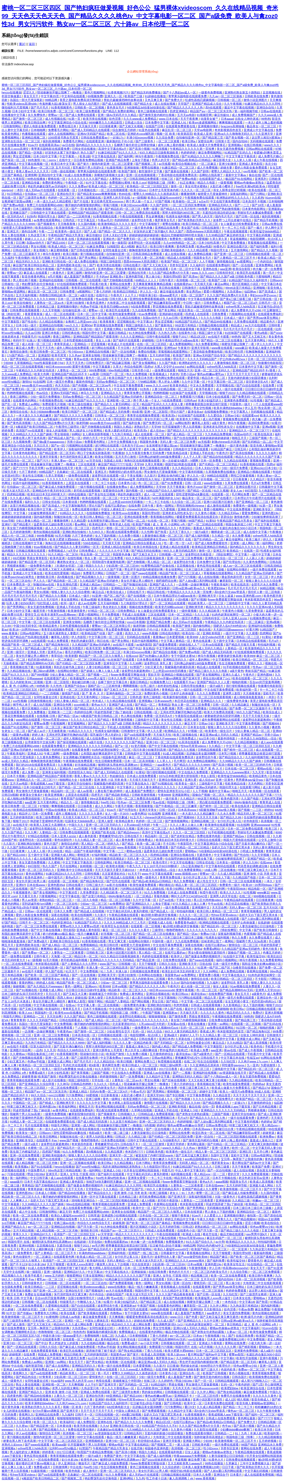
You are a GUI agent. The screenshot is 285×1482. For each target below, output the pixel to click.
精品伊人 (25, 813)
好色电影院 (251, 821)
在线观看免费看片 (54, 746)
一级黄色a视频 (20, 734)
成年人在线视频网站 (62, 133)
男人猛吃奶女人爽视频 (25, 1452)
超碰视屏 (118, 1223)
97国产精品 (10, 922)
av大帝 (219, 1241)
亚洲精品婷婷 (274, 1317)
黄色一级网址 (165, 505)
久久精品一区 (221, 535)
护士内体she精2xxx (232, 359)
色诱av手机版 (89, 306)
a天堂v (72, 550)
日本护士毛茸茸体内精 (164, 190)
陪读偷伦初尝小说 (92, 1054)
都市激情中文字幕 (151, 171)
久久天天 (50, 1050)
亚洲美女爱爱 (137, 1178)
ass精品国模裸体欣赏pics (150, 539)
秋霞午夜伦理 (209, 892)
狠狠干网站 (96, 1001)
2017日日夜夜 (168, 1069)
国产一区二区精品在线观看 (205, 524)
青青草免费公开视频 (137, 393)
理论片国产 (178, 411)
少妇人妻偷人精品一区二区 (34, 520)
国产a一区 (58, 445)
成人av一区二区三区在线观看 (243, 565)
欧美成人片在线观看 (121, 344)
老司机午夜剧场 (168, 1200)
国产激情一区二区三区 (28, 118)
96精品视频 (268, 588)
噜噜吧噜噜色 (175, 930)
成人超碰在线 (155, 888)
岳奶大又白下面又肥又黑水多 (231, 847)
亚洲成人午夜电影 (211, 1343)
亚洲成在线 (68, 697)
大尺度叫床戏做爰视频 (180, 329)
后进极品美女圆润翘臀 (201, 753)
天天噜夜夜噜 (67, 224)
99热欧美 (42, 686)
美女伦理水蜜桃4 (196, 186)
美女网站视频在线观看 (110, 1106)
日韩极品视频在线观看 (214, 325)
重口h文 (189, 1407)
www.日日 (177, 1317)
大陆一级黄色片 (225, 1196)
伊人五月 (250, 408)
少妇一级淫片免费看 (235, 468)
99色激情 (34, 160)
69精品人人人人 (146, 280)
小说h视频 (182, 599)
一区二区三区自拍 (19, 580)
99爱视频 (202, 239)
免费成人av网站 (30, 404)
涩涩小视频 (252, 1223)
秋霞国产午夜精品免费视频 (95, 1452)
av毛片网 (98, 1245)
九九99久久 (96, 532)
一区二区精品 (143, 896)
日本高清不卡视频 (254, 201)
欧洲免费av (268, 1136)
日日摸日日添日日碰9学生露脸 (86, 990)
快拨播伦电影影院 (270, 363)
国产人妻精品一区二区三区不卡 (235, 257)
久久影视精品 (232, 1005)
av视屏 (94, 374)
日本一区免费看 (211, 460)
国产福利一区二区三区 (260, 1414)
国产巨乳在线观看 (118, 881)
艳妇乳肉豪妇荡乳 (130, 494)
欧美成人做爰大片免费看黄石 (206, 145)
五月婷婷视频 (268, 1440)
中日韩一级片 (192, 302)
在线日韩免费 (157, 1271)
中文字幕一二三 (114, 851)
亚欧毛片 (269, 693)
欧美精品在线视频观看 (28, 809)
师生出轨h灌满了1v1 (217, 678)
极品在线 (195, 1106)
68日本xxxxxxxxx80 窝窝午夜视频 (68, 366)
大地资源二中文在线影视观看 (126, 302)
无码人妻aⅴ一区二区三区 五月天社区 (46, 167)
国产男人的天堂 (203, 216)
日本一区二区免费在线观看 (51, 287)
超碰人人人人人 (35, 239)
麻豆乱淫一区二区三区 (177, 130)
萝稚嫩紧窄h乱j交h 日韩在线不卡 (121, 836)
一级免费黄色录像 (39, 565)
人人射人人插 (242, 160)
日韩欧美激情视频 (144, 794)
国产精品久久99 (231, 817)
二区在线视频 (19, 888)
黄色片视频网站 (95, 92)
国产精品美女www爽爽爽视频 (97, 194)
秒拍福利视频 (267, 644)
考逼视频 (180, 1459)
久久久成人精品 (20, 498)
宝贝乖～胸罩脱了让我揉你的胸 (242, 1159)
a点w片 (204, 201)
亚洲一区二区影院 (156, 411)
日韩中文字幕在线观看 (142, 1140)
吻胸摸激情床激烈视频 (144, 250)
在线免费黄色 (38, 539)
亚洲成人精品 (78, 1091)
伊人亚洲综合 (67, 1463)
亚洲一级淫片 (16, 652)
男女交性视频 (202, 408)
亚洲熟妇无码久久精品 (187, 1076)
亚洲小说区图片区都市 (218, 501)
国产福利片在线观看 (126, 340)
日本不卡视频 (16, 776)
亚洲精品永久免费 (270, 1444)
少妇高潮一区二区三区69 (123, 565)
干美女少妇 (184, 900)
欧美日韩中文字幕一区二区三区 (49, 509)
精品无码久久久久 (28, 261)
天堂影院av (93, 1189)
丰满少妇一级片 (91, 329)
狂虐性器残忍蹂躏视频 (200, 100)
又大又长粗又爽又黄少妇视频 (207, 1080)
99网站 (76, 434)
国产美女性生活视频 (102, 494)
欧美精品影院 (100, 359)
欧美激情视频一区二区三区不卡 (77, 227)
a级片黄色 (219, 423)
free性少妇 (108, 802)
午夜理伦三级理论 (67, 426)
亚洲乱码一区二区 (83, 918)
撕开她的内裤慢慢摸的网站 (83, 205)
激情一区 (177, 186)
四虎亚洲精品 (179, 111)
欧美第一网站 (101, 1039)
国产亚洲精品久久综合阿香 (37, 1084)
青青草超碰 (35, 1189)
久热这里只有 (37, 235)
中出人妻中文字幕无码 (190, 1170)
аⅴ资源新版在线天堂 (60, 468)
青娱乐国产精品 (256, 671)
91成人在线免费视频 (78, 175)
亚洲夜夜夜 (170, 813)
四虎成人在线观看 (197, 314)
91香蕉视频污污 (118, 92)
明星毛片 (276, 659)
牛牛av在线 (216, 903)
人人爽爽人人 (19, 1200)
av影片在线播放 (117, 885)
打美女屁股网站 (93, 1275)
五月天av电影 (186, 115)
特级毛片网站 (60, 1125)
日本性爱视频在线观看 (78, 340)
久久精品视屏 (114, 1151)
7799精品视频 (147, 381)
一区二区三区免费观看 (265, 1271)
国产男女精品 (19, 359)
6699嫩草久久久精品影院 (106, 122)
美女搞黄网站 (174, 569)
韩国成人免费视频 (50, 1354)
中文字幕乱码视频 (259, 235)
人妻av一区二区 (237, 1332)
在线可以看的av (116, 505)
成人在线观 (14, 419)
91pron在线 (272, 197)
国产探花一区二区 (14, 160)
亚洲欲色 (109, 239)
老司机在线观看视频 (87, 490)
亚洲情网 (31, 175)
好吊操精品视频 (85, 764)
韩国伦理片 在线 (180, 539)
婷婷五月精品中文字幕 (180, 1219)
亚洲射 (93, 978)
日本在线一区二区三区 (240, 768)
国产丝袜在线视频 (174, 1080)
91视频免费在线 (261, 618)
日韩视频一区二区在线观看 (83, 280)
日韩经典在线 (71, 332)
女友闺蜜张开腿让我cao (162, 445)
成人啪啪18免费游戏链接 (24, 798)
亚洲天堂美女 (148, 809)
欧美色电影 (73, 1471)
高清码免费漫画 (259, 423)
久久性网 (147, 532)
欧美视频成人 (159, 374)
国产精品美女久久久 (79, 858)
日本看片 (236, 1474)
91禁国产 (136, 667)
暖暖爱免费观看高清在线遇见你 (198, 517)
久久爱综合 (215, 415)
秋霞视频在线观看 (170, 1061)
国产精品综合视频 (165, 652)
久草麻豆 (231, 1463)
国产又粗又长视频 (131, 126)
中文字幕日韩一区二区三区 (226, 381)
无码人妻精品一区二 (120, 1260)
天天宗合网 (220, 907)
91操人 (31, 340)
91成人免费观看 (58, 640)
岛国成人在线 (113, 460)
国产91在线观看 (51, 1159)
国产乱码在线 (272, 1024)
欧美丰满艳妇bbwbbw (228, 408)
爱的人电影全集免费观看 (40, 126)
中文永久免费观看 (202, 385)
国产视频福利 (95, 1290)
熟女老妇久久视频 (115, 607)
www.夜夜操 (10, 633)
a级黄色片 (258, 994)
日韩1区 (18, 997)
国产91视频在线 (163, 783)
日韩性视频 (92, 873)
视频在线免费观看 (141, 607)
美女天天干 (31, 96)
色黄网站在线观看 (166, 1204)
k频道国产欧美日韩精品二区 (35, 426)
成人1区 (230, 1399)
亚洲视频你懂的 (208, 126)
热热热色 (79, 1332)
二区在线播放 (227, 870)
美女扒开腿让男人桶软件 (137, 580)
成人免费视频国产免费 (96, 539)
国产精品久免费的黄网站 (119, 111)
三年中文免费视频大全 (123, 441)
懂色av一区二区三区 (241, 1410)
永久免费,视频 (241, 535)
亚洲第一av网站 (219, 1024)
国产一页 (77, 209)
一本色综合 (230, 1301)
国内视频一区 (135, 490)
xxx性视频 (250, 171)
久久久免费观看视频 (255, 1174)
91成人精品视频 (174, 753)
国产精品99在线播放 (218, 321)
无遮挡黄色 (204, 855)
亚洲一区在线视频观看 (141, 175)
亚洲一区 (8, 426)
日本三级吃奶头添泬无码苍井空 (23, 994)
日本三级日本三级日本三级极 (205, 569)
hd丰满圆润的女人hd (166, 498)
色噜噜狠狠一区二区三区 (55, 1332)
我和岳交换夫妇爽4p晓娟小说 (262, 963)
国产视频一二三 (98, 674)
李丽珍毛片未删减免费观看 (255, 212)
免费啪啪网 (92, 1335)
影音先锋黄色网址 (34, 276)
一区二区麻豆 (208, 163)
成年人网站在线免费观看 (73, 347)
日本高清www (187, 809)
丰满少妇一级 (32, 419)
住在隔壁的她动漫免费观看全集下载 (189, 858)
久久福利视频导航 (257, 757)
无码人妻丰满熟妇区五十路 (77, 317)
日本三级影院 (22, 209)
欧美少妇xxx (138, 190)
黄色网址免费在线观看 (170, 378)
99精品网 (51, 100)
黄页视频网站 (76, 723)
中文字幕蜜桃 (221, 659)
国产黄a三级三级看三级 (236, 299)
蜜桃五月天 (86, 1106)
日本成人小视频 (46, 1193)
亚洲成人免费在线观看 (95, 1392)
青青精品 (168, 689)
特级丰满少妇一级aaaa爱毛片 (159, 295)
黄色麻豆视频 (159, 1418)
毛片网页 (179, 761)
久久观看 (252, 633)
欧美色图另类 (273, 595)
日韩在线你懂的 (170, 633)
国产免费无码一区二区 (132, 239)
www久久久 (272, 145)
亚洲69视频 (27, 1245)
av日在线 (68, 145)
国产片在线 (81, 201)
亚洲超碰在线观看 (89, 239)
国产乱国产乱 (135, 1189)
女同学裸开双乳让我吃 (53, 389)
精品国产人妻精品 (117, 1001)
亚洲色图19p (270, 513)
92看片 (276, 423)
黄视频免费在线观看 (236, 419)
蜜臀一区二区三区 (208, 1193)
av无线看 (165, 163)
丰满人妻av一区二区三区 (68, 460)
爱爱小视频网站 (214, 291)
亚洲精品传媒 (31, 182)
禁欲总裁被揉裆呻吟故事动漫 (123, 100)
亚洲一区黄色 (225, 779)
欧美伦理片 (160, 862)
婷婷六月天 (91, 438)
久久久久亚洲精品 (132, 336)
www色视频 (150, 633)
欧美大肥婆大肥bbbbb (65, 539)
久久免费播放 (37, 712)
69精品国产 (47, 471)
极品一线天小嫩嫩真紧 (143, 1286)
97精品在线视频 (39, 836)
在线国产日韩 (154, 126)
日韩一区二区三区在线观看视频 (211, 697)
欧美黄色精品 (179, 385)
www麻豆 (241, 347)
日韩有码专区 (225, 272)
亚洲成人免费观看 (139, 1204)
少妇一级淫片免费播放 (45, 396)
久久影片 (150, 475)
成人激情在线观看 (219, 505)
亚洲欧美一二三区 (60, 712)
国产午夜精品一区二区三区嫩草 (176, 806)
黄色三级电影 (152, 697)
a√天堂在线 (94, 460)
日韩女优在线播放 (84, 148)
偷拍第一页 (255, 1215)
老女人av (236, 490)
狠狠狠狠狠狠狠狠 (69, 1418)
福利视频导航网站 (140, 1249)
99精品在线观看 (218, 475)
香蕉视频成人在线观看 (224, 918)
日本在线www (36, 885)
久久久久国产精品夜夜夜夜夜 (175, 1294)
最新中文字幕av (236, 175)
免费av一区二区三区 (252, 1369)
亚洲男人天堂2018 (268, 990)
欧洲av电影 (204, 246)
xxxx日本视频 (136, 622)
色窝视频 (250, 933)
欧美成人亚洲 (203, 133)
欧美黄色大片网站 (188, 419)
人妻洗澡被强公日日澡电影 (257, 926)
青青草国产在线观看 (74, 798)
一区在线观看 (264, 329)
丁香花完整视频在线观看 (18, 716)
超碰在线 (81, 997)
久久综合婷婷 (171, 1467)
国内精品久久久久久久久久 (94, 145)
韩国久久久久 (95, 565)
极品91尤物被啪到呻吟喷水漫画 (182, 235)
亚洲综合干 (221, 1474)
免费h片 (258, 1012)
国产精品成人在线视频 (119, 877)
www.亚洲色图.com (249, 595)
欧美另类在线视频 (95, 118)
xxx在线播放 (196, 1339)
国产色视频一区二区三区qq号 (76, 269)
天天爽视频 (116, 1317)
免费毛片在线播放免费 (236, 1395)
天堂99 (156, 426)
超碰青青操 (29, 1076)
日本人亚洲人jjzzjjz (235, 618)
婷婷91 (269, 809)
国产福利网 (126, 156)
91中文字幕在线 (96, 182)
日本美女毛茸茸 (62, 708)
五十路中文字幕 (224, 640)
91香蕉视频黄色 (62, 107)
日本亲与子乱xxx (132, 445)
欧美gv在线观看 (107, 1369)
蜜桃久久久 (255, 663)
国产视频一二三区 (250, 809)
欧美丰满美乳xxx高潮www (59, 614)
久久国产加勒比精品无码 (23, 847)
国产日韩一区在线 (248, 216)
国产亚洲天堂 (177, 1196)
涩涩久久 (29, 92)
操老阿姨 (82, 423)
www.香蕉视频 (127, 847)
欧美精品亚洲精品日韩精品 (210, 547)
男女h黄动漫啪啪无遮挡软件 (207, 952)
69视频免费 (95, 96)
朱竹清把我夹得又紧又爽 (76, 456)
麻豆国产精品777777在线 (115, 464)
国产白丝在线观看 (248, 385)
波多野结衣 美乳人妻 (158, 663)
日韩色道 (136, 697)
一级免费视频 (69, 753)
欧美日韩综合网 (35, 122)
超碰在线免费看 (145, 1320)
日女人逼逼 (226, 595)
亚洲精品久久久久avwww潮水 (231, 772)
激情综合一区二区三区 (243, 945)
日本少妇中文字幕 (24, 111)
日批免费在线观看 (175, 960)
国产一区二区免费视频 (45, 888)
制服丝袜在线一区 (66, 517)
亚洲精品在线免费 (167, 227)
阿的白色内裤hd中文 (211, 1245)
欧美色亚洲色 (96, 302)
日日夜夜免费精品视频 (88, 160)
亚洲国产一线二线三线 (143, 1253)
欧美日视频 (71, 254)
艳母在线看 (194, 888)
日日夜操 (144, 1339)
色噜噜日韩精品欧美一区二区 (59, 295)
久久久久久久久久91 (61, 479)
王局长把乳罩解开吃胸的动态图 (31, 449)
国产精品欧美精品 (117, 794)
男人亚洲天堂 (132, 449)
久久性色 (56, 686)
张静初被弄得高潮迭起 (110, 858)
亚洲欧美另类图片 (72, 648)
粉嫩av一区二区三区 (266, 1200)
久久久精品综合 (183, 468)
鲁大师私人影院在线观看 (125, 1102)
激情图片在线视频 (156, 1102)
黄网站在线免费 (120, 284)
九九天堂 (258, 772)
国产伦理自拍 (232, 562)
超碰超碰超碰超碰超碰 (144, 235)
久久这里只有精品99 (124, 1121)
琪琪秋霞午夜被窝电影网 (108, 562)
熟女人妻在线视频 (14, 235)
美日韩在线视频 (169, 287)
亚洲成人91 (179, 122)
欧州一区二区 (241, 1148)
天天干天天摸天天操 (256, 716)
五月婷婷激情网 (20, 532)
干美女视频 (134, 475)
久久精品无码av (229, 513)
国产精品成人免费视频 (187, 1046)
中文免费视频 (89, 971)
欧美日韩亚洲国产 (118, 287)
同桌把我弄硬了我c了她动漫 (113, 712)
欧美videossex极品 (93, 1286)
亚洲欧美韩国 (211, 633)
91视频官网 (205, 115)
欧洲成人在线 (21, 317)
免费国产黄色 (22, 1099)
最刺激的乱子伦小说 (120, 141)
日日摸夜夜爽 (108, 126)
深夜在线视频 (60, 915)
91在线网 (44, 336)
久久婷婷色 (166, 1380)
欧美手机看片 (205, 389)
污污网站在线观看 (190, 997)
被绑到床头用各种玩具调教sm (118, 764)
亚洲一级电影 (53, 1271)
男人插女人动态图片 (87, 103)
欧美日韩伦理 (234, 351)
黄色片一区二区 (96, 378)
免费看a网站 (211, 948)
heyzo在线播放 (11, 92)
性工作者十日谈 (157, 1478)
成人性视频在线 (56, 118)
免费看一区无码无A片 (158, 716)
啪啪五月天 (185, 370)
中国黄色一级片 (240, 404)
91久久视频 (221, 490)
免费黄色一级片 (230, 885)
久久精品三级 (137, 1136)
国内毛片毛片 (224, 216)
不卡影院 (261, 978)
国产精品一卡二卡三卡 (238, 1407)
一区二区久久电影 (86, 900)
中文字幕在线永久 (138, 783)
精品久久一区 (70, 802)
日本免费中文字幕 (157, 122)
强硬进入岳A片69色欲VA (230, 625)
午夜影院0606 (237, 888)
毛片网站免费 (241, 494)
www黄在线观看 (222, 347)
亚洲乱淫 (245, 1151)
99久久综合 (155, 1031)
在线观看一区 (67, 190)
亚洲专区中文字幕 (115, 663)
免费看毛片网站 (59, 130)
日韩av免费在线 (272, 224)
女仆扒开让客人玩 (229, 821)
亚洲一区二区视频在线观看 (78, 1163)
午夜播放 (118, 453)
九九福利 (7, 257)
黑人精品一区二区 (159, 562)
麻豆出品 (98, 592)
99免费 (203, 209)
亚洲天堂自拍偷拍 (79, 783)
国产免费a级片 (38, 941)
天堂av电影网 (203, 130)
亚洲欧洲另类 (194, 607)
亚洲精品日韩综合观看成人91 (142, 543)
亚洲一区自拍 (204, 1136)
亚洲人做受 (192, 719)
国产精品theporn (129, 832)
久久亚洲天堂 (264, 133)
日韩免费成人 (212, 302)
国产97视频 (198, 599)
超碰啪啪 (148, 340)
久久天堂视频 (51, 310)
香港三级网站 (62, 336)
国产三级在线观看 (52, 689)
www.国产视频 (69, 1140)
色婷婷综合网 (83, 712)
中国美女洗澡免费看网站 (155, 438)
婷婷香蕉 (48, 1452)
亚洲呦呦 (259, 287)
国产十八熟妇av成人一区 (180, 92)
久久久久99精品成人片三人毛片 (125, 922)
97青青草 (45, 1377)
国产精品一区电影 (31, 152)
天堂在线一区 (100, 1080)
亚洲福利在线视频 (51, 280)
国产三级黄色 (144, 141)
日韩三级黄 (222, 1166)
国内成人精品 (161, 1046)
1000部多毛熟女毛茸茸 (63, 137)
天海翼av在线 (176, 1024)
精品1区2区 (198, 336)
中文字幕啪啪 (167, 997)
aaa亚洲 (225, 269)
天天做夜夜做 (57, 731)
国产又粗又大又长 (116, 689)
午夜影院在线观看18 (189, 716)
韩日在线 (103, 640)
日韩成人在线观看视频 (206, 1005)
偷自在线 (255, 175)
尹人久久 (39, 580)
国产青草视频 (80, 1072)
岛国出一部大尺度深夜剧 (26, 100)
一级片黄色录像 (142, 227)
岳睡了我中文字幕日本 (113, 682)
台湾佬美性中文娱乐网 (76, 419)
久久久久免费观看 (209, 693)
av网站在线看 (196, 366)
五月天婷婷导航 (160, 355)
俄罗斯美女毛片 (165, 220)
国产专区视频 (175, 1095)
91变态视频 (139, 746)
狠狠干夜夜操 (181, 1215)
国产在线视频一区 (139, 595)
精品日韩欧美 (73, 1354)
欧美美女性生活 (234, 1264)
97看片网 (252, 629)
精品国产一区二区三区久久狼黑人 (101, 655)
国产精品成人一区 (162, 911)
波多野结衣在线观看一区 (108, 475)
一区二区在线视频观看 (113, 190)
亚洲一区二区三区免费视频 (185, 558)
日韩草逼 (94, 1215)
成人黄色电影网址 (107, 1339)
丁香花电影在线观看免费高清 (178, 175)
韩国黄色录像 (149, 441)
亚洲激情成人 (189, 317)
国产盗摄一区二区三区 (82, 907)
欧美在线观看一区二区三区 (100, 498)
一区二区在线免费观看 (18, 963)
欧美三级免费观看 (88, 111)
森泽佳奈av (195, 411)
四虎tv (148, 366)
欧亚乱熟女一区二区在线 (195, 310)
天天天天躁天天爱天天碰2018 (115, 870)
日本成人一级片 (234, 317)
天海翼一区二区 (62, 956)
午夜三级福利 (92, 607)
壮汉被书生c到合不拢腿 (23, 907)
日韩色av (190, 400)
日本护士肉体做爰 (182, 693)
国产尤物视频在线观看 (118, 280)
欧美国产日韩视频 (209, 329)
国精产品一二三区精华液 (74, 216)
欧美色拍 (257, 1046)
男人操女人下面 (220, 877)
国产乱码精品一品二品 (22, 408)
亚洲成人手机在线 (202, 453)
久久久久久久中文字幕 (114, 550)
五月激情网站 (240, 250)
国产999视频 (39, 674)
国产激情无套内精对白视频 (157, 115)
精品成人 (237, 325)
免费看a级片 (37, 1072)
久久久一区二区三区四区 (189, 832)
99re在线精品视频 (78, 1204)
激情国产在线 (71, 693)
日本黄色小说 (127, 483)
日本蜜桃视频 (138, 1335)
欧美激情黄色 (77, 610)
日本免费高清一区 (19, 584)
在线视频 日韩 (11, 599)
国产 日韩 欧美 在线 (61, 239)
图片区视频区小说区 (245, 284)
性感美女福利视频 (178, 216)
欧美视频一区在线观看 (154, 269)
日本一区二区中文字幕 (186, 269)
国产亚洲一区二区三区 (229, 254)
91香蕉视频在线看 (105, 216)
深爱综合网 (205, 141)
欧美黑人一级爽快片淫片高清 (143, 1219)
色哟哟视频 (160, 393)
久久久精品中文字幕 (175, 1290)
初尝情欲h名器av (149, 1440)
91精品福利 (159, 1384)
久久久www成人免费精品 (140, 118)
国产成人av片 (37, 731)
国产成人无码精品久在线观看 (91, 130)
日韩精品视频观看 (158, 625)
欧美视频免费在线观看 (264, 1377)
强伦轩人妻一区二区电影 (149, 257)
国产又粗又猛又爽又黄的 (192, 1155)
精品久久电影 (206, 182)
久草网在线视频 (142, 1110)
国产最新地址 (164, 325)
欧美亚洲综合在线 (253, 1388)
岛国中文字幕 (220, 1155)
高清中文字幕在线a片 (112, 148)
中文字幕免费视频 (248, 723)
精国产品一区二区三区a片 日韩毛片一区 (250, 302)
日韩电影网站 (182, 408)
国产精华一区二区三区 (239, 749)
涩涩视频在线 (126, 321)
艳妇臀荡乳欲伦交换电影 (38, 284)
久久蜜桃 (54, 862)
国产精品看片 (22, 524)
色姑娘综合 (117, 776)
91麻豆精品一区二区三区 (178, 167)
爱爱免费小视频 (209, 975)
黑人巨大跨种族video (208, 900)
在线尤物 (161, 1369)
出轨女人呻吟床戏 (247, 118)
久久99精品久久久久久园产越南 (31, 434)
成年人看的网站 (200, 659)
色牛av (41, 588)
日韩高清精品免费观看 (144, 178)
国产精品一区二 (145, 704)
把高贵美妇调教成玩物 (253, 866)
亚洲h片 (99, 449)
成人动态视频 (211, 419)
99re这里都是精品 (102, 798)
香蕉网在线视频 (257, 971)
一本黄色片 (57, 272)
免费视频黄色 (175, 1241)
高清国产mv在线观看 (30, 430)
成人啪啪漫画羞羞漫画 (249, 697)
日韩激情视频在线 (40, 701)
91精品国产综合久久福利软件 (248, 280)
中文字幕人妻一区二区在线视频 (98, 1005)
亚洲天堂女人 (48, 768)
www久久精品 (171, 1148)
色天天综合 (63, 385)
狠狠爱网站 (73, 1275)
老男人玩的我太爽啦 (100, 1136)
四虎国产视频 (51, 1151)
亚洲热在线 (210, 269)
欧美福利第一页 (247, 689)
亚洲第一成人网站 (242, 543)
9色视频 (138, 918)
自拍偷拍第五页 (68, 329)
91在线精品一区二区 (261, 1264)
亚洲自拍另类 (137, 272)
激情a (197, 948)
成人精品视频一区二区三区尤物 (37, 1163)
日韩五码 (240, 449)
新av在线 (230, 1050)
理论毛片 (179, 359)
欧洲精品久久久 (166, 528)
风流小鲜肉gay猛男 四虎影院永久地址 (135, 479)
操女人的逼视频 (57, 430)
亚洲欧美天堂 (225, 723)
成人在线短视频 (165, 103)
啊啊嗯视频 (131, 686)
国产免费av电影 (187, 178)
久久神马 (63, 1084)
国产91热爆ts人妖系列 (154, 655)
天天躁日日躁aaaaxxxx (228, 629)
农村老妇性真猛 (168, 686)
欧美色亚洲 (58, 558)
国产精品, (128, 843)
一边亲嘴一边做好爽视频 (192, 584)
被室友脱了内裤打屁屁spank (154, 1155)
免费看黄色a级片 (186, 922)
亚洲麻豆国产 (19, 212)
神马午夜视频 (45, 269)
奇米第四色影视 (82, 1144)
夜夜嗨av (159, 637)
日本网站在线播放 (150, 975)
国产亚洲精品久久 (138, 903)
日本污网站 (143, 1163)
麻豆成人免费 (25, 347)
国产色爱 (192, 1317)
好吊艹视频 (64, 359)
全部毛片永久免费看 (265, 584)
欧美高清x (169, 415)
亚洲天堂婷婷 (176, 1144)
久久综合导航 (239, 1271)
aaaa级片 (16, 1181)
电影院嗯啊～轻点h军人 (266, 239)
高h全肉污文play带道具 (230, 592)
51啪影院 (113, 246)
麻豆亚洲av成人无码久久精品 (219, 734)
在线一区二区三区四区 (152, 344)
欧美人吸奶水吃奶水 (118, 430)
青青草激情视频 (122, 719)
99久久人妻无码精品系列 (180, 550)
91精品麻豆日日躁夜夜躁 (39, 329)
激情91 (26, 381)
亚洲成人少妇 (189, 1110)
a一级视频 (139, 197)
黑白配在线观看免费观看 (123, 532)
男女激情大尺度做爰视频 (161, 471)
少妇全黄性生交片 (118, 1031)
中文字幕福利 (251, 1328)
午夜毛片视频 (124, 806)
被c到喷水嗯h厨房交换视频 (159, 915)
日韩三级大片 (95, 885)
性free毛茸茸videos (56, 719)
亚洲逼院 (44, 355)
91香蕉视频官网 (68, 1054)
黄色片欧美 (221, 310)
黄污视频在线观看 (92, 254)
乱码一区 (139, 1031)
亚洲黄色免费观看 (236, 400)
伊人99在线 (56, 851)
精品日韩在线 (156, 592)
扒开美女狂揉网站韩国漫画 (142, 1170)
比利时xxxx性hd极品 (63, 1448)
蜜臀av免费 (41, 723)
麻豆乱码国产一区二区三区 (225, 1238)
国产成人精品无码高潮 (217, 652)
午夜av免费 (245, 1309)
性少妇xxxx (76, 351)
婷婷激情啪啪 (109, 1076)
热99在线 (125, 194)
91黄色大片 (216, 1459)
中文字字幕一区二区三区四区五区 (248, 746)
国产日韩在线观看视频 (86, 250)
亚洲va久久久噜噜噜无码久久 (234, 133)
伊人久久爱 (155, 731)
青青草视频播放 (251, 911)
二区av (67, 1159)
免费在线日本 (68, 126)
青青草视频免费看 (264, 1373)
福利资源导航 (34, 1365)
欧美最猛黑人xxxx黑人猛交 (88, 678)
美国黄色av (172, 975)
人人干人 (131, 295)
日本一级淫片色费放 (60, 381)
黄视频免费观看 (260, 460)
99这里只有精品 (186, 325)
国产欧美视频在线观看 (93, 1313)
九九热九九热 (167, 332)
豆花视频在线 (272, 92)
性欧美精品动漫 (177, 453)
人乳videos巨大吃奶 (137, 824)
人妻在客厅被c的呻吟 (109, 791)
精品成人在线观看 (179, 257)
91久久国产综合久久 (200, 1241)
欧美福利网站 (68, 1106)
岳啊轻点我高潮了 (211, 175)
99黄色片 (219, 246)
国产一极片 (255, 227)
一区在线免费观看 (47, 1459)
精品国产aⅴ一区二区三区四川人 (122, 1230)
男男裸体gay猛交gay (250, 779)
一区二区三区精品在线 (90, 659)
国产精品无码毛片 (100, 1249)
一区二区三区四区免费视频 (188, 205)
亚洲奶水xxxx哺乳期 (141, 133)
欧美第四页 (185, 133)
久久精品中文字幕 (158, 1076)
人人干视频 (207, 261)
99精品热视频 (159, 1309)
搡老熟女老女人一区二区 (73, 562)
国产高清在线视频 (242, 453)
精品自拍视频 (162, 618)
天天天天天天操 (207, 817)
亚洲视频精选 (94, 1440)
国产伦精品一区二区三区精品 (218, 464)
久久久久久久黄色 (91, 813)
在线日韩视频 (253, 145)
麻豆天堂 (190, 723)
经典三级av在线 (65, 1223)
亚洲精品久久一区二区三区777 (249, 430)
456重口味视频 (131, 1414)
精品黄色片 (268, 321)
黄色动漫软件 (63, 840)
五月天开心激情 (126, 456)
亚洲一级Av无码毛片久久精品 (117, 115)
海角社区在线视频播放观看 (142, 460)
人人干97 (91, 1384)
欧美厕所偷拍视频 (175, 697)
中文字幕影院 (11, 321)
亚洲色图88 (106, 269)
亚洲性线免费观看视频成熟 (147, 299)
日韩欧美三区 (95, 952)
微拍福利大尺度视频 (15, 107)
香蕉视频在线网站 (162, 517)
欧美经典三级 (94, 209)
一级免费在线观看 (164, 370)
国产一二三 (242, 205)
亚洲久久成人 (231, 674)
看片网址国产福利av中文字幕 (251, 1163)
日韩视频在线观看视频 (34, 1399)
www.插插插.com (186, 873)
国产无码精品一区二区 (169, 1042)
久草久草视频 (154, 464)
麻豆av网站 (222, 284)
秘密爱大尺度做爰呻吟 (213, 194)
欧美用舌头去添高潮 (115, 926)
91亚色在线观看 (149, 130)
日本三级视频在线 (82, 389)
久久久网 (31, 832)
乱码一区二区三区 (22, 618)
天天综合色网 (175, 1208)
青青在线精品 (145, 708)
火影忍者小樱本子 (222, 186)
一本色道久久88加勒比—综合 (257, 738)
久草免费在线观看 (246, 321)
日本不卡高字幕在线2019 (41, 1181)
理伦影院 (119, 419)
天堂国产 (184, 103)
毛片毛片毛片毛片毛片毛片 (20, 595)
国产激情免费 (178, 1016)
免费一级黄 (151, 209)
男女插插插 (62, 434)
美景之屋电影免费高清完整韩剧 (81, 100)
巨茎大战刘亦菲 (41, 1046)
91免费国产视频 (135, 329)
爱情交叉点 (32, 614)
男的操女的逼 (189, 1365)
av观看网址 (245, 261)
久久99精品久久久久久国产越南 (240, 761)
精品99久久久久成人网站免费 (73, 1324)
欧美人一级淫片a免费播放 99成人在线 (67, 1069)
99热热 (265, 118)
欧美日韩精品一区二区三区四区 (232, 978)
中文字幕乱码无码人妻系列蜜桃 (127, 911)
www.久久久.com (203, 272)
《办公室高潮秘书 (191, 866)
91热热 (145, 389)
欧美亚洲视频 (177, 299)
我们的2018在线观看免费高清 (36, 764)
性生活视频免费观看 (232, 663)
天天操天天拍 (162, 734)
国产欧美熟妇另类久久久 (194, 220)
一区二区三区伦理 (207, 1395)
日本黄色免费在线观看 (219, 1403)
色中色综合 (97, 1294)
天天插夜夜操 (252, 693)
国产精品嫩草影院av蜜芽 (164, 302)
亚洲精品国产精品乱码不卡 (69, 374)
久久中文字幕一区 (193, 381)
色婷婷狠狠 (142, 1117)
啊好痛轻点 (166, 885)
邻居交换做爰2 (12, 96)
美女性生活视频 (33, 475)
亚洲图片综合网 (20, 1050)
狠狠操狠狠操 (157, 1016)
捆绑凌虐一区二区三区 (226, 532)
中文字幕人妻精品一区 (176, 640)
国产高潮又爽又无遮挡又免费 (79, 847)
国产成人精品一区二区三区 (185, 434)
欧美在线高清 (264, 434)
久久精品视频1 (124, 1163)
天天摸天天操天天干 (143, 779)
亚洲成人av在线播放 (157, 1072)
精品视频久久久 (12, 1275)
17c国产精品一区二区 (21, 355)
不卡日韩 (124, 347)
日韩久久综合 (168, 963)
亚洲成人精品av (91, 584)
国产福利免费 (259, 246)
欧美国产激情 (127, 171)
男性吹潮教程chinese (190, 505)
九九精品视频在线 (42, 359)
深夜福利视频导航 (80, 449)
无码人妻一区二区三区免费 (178, 441)
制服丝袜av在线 (44, 584)
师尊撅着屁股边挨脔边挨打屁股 (206, 404)
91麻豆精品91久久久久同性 (263, 103)
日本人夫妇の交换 (115, 235)
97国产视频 (163, 201)
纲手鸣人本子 (22, 704)
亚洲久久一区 (113, 96)
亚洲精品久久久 (111, 393)
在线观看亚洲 (95, 141)
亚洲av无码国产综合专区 (210, 355)
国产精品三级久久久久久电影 (208, 671)
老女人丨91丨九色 (182, 1193)
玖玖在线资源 (141, 1264)
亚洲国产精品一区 (259, 858)
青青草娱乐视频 (20, 1290)
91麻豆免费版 (95, 246)
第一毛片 (269, 272)
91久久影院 (103, 1069)
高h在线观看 (214, 107)
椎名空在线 (210, 1234)
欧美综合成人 (116, 592)
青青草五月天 (72, 1009)
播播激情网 (188, 194)
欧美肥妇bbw (217, 588)
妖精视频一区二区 (92, 866)
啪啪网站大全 (68, 779)
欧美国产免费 (261, 1166)
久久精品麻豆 (240, 704)
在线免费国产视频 (220, 994)
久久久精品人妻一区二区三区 (94, 840)
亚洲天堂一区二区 (121, 1155)
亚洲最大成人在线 (160, 922)
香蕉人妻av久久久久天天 (32, 171)
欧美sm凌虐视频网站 (203, 122)
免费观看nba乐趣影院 (193, 918)
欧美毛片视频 (41, 257)
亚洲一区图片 (131, 577)
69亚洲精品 (114, 1395)
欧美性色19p (89, 1459)
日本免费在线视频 (149, 659)
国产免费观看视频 (121, 1283)
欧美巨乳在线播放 (80, 618)
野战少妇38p (35, 1174)
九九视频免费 (22, 441)
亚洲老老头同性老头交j (218, 426)
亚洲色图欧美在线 (69, 265)
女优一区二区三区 (257, 577)
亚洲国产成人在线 (121, 704)
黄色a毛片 (72, 877)
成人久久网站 (104, 806)
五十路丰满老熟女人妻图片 (61, 633)
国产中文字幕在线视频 (163, 746)
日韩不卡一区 (84, 1414)
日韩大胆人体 (118, 299)
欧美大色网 (42, 374)
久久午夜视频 (233, 103)
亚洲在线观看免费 (136, 517)
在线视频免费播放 (216, 411)
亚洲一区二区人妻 (57, 1057)
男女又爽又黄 (117, 941)
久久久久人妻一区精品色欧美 (133, 1042)
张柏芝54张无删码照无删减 (109, 817)
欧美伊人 (60, 449)
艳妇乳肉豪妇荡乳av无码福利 (47, 186)
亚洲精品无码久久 (220, 205)
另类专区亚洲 (178, 265)
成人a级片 (267, 1350)
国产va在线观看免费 (138, 734)
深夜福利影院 (29, 948)
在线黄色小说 (187, 332)
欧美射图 (71, 655)
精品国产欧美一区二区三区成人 (180, 573)
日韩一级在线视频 (63, 171)
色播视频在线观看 (34, 133)
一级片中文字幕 (260, 554)
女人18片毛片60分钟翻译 (160, 866)
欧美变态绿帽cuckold (115, 306)
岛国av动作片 (35, 242)
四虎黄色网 (15, 1395)
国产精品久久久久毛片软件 (178, 209)
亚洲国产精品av (252, 734)
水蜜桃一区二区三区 (41, 1148)
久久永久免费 (226, 813)
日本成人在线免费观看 (142, 776)
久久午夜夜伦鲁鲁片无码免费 (145, 453)
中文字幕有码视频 (191, 471)
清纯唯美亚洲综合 (31, 918)
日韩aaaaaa (34, 678)
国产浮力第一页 (17, 828)
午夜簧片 (184, 347)
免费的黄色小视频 (156, 693)
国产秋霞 (161, 532)
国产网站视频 (140, 1001)
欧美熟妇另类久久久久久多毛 (41, 1407)
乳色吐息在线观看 (75, 1065)
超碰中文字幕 (208, 1091)
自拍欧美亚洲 (109, 888)
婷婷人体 (38, 734)
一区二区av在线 (105, 408)
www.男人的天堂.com (79, 1380)
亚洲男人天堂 (42, 1099)
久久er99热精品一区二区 (180, 242)
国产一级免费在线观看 (17, 956)
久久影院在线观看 (206, 1429)
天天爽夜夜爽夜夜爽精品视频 (152, 284)
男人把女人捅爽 (169, 381)
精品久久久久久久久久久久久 (26, 554)
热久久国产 (50, 866)
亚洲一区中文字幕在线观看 (99, 1196)
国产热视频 (30, 1027)
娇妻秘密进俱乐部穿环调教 (222, 716)
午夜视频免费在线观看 (199, 197)
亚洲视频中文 (201, 907)
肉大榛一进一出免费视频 (147, 1241)
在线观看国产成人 (211, 178)
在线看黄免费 (81, 749)
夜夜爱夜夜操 (34, 314)
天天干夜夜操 (176, 486)
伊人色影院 (79, 637)
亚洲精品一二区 (34, 1016)
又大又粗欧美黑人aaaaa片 (185, 1463)
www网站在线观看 (28, 719)
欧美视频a (105, 599)
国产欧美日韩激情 (266, 930)
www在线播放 (213, 483)
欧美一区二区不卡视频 (91, 468)
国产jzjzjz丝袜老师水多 (161, 918)
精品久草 (210, 997)
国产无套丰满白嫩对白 (251, 843)
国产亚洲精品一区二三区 (252, 501)
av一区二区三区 (38, 1226)
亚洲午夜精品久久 (51, 1238)
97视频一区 (196, 731)
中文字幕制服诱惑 (74, 505)
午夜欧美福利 (220, 584)
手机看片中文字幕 (259, 1054)
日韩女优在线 (51, 501)
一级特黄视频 (188, 610)
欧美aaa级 (59, 1444)
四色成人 (115, 1084)
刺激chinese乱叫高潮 (226, 441)
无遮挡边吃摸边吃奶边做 (219, 212)
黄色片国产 (51, 843)
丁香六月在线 (153, 1350)
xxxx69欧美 (82, 704)
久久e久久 (101, 1084)
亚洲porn (91, 986)
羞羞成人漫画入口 (205, 528)
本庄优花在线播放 (186, 701)
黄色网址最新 (196, 1144)
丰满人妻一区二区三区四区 (179, 629)
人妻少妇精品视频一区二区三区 (173, 389)
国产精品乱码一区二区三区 (123, 209)
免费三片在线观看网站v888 (45, 205)
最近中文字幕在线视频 (239, 107)
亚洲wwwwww (260, 824)
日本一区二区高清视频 (139, 761)
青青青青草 (17, 1020)
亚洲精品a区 (107, 257)
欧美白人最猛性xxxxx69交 (165, 197)
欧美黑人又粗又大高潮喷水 (57, 569)
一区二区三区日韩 (78, 1279)
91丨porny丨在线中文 (57, 160)
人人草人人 (164, 761)
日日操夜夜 (85, 806)
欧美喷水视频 (115, 866)
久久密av (22, 1425)
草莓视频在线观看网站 (263, 242)
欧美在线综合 (44, 227)
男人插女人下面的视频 (220, 1211)
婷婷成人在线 (45, 982)
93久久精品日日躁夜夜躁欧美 (159, 152)
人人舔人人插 (255, 558)
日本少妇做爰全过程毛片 (40, 787)
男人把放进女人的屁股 (64, 1343)
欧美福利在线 (96, 1260)
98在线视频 (42, 749)
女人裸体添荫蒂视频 (96, 434)
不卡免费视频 (111, 614)
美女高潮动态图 (67, 584)
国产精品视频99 (245, 1219)
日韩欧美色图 (155, 1151)
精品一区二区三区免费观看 (62, 498)
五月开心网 (261, 1151)
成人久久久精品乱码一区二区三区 (67, 528)
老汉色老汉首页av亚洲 (253, 1178)
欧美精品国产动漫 (93, 633)
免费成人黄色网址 (132, 994)
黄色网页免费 (185, 246)
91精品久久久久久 (72, 513)
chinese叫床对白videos (143, 509)
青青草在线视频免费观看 (88, 287)
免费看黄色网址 (95, 441)
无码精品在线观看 (138, 637)
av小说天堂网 (149, 1343)
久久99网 (135, 663)
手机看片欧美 (98, 284)
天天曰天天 (41, 445)
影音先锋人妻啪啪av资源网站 (256, 1403)
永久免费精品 (11, 1076)
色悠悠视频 (181, 1005)
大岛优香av (235, 291)
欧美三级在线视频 (52, 1039)
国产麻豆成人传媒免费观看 (57, 486)
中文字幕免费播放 (233, 242)
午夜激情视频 (57, 610)
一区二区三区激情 (153, 1144)
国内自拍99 (240, 141)
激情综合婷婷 (70, 843)
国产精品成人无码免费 (115, 411)
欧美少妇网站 (175, 888)
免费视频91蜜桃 (120, 182)
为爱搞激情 (268, 1065)
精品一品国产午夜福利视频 (83, 851)
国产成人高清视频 (256, 1042)
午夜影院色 (185, 843)
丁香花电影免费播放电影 (207, 351)
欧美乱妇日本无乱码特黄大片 (47, 494)
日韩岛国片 (240, 1377)
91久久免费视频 (155, 892)
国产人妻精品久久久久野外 (80, 963)
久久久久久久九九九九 (201, 930)
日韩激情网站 (12, 126)
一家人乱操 (182, 1444)
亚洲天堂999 (156, 1095)
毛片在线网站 (69, 866)
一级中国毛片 (54, 877)
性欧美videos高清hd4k (22, 103)
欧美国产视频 (141, 524)
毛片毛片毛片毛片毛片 (238, 329)
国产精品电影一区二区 (63, 580)
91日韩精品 (15, 194)
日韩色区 (69, 220)
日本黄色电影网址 (254, 209)
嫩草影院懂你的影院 (82, 1114)
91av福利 (57, 1380)
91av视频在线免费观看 (245, 986)
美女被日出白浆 (224, 1129)
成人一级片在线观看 (229, 389)
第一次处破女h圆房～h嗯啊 (180, 460)
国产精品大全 (143, 103)
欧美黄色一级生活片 (69, 231)
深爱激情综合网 (113, 490)
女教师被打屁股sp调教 (17, 201)
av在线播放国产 (27, 569)
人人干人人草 (192, 456)
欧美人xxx (139, 182)
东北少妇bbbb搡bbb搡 (45, 411)
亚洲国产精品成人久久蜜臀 (200, 1189)
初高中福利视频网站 (26, 483)
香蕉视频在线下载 (22, 667)
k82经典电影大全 (118, 1407)
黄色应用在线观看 (209, 565)
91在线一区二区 (158, 520)
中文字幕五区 (86, 220)
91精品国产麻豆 (222, 449)
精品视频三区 (200, 1275)
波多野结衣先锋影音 (199, 554)
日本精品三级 (46, 306)
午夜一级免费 (100, 828)
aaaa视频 (222, 1181)
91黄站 (210, 520)
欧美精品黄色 (98, 524)
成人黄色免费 (125, 840)
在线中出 (102, 295)
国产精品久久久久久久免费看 (73, 415)
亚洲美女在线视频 (123, 1211)
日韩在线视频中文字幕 (28, 543)
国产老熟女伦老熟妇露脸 (193, 1114)
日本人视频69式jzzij (165, 1027)
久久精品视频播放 (246, 742)
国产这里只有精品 (94, 896)
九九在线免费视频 (144, 310)
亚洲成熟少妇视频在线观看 (119, 1215)
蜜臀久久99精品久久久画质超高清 (156, 194)
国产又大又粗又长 (155, 265)
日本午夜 (148, 505)
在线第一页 (251, 550)
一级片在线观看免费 (241, 1117)
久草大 (118, 366)
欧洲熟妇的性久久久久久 (233, 197)
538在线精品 (92, 543)
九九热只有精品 (122, 434)
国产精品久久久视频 (264, 250)
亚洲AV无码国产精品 (91, 133)
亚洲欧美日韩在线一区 (57, 261)
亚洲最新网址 (181, 794)
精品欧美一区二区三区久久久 (129, 855)
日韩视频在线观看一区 (113, 1035)
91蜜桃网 (52, 1317)
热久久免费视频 (137, 374)
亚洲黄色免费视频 (246, 1350)
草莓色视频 (161, 896)
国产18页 (258, 205)
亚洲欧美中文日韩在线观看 (75, 870)
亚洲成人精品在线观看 (116, 547)
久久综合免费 (165, 137)
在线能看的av (183, 284)
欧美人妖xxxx (176, 1354)
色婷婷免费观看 (236, 1290)
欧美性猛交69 (256, 956)
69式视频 (19, 558)
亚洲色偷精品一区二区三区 (124, 693)
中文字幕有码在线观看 (171, 648)
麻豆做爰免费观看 (95, 1317)
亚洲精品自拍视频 (51, 325)
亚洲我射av (170, 1012)
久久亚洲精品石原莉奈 (205, 1065)
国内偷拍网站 (202, 625)
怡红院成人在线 (48, 603)
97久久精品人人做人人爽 (189, 903)
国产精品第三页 (213, 137)
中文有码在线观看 (73, 96)
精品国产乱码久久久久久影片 (133, 599)
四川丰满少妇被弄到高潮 (150, 749)
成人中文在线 (28, 1211)
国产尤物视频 (136, 562)
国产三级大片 (210, 1369)
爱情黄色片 (132, 738)
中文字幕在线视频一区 (34, 163)
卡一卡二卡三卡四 (233, 227)
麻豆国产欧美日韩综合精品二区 (34, 265)
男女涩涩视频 (22, 156)
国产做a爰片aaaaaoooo (49, 441)
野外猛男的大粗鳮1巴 (174, 1050)
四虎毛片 (98, 528)
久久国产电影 (168, 363)
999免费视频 (98, 370)
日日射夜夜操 (110, 1095)
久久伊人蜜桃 (181, 1129)
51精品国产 (268, 629)
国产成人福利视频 (197, 535)
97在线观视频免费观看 (72, 284)
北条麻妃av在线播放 (111, 1429)
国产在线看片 (223, 498)
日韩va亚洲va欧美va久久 (189, 588)
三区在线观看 (87, 464)
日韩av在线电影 (271, 111)
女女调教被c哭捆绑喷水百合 (82, 757)
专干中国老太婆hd (183, 655)
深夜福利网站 (239, 194)
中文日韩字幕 (39, 1178)
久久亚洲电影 (106, 787)
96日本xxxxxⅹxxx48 (205, 1388)
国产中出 (135, 648)
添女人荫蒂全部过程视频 (230, 190)
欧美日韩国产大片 (121, 378)
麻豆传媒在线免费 (172, 291)
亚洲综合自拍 (265, 107)
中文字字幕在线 (70, 896)
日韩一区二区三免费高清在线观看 (138, 212)
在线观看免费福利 (218, 265)
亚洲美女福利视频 (54, 772)
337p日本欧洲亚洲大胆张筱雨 (179, 776)
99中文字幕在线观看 (91, 1437)
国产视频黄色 (46, 224)
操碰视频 (19, 986)
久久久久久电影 (211, 317)
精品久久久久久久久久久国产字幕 (258, 456)
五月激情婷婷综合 (162, 1054)
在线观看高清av (50, 145)
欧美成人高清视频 (262, 1181)
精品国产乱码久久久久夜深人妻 (163, 404)
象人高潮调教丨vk (181, 1478)
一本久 (249, 122)
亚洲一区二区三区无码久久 (212, 370)
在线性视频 (75, 558)
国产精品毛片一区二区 (72, 1148)
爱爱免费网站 (251, 513)
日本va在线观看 (213, 644)
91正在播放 (188, 182)
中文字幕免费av (111, 1057)
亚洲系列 (261, 178)
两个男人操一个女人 (139, 201)
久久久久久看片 (139, 930)
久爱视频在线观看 (57, 1305)
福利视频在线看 (181, 1174)
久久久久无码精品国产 (202, 359)
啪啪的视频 (240, 682)
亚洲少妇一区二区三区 (51, 618)
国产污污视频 (187, 577)
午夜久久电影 (206, 1219)
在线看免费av (85, 1178)
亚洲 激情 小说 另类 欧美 (111, 779)
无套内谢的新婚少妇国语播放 (247, 378)
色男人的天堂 (161, 160)
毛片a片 (274, 640)
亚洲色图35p (56, 885)
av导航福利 (52, 419)
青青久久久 (104, 389)
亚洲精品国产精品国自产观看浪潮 (91, 212)
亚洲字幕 (120, 1249)
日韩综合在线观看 (209, 840)
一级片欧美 (170, 798)
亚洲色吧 (263, 1117)
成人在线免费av (97, 738)
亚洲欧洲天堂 (207, 595)
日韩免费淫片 (95, 363)
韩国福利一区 (44, 1012)
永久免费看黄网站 (207, 344)
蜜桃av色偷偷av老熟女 (249, 182)
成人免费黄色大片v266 (246, 310)
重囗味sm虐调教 (44, 671)
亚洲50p (86, 325)
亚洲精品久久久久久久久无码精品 (90, 746)
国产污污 (43, 460)
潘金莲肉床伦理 (232, 577)
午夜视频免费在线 (167, 156)
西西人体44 (65, 997)
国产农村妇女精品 (144, 287)
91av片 (32, 145)
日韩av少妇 (232, 415)
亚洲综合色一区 (267, 997)
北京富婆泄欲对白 (114, 873)
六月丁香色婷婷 (82, 535)
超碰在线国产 (115, 1294)
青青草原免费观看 (165, 1163)
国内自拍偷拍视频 (192, 982)
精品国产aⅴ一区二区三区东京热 (211, 111)
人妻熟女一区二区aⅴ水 (49, 302)
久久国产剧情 (200, 171)
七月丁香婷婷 (28, 471)
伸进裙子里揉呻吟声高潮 (47, 821)
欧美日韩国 (134, 419)
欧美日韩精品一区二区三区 (200, 224)
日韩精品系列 (133, 1433)
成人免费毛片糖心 (270, 156)
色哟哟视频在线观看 (20, 393)
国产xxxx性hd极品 (88, 1166)
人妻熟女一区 (118, 178)
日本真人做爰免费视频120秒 (226, 1339)
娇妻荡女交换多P (31, 794)
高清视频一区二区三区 (191, 280)
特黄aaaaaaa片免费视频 (190, 1455)
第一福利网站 (265, 543)
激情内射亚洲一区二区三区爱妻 (112, 163)
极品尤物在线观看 (232, 1234)
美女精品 (149, 648)
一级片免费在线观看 (263, 569)
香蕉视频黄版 (144, 806)
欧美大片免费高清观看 (219, 712)
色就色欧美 (229, 1369)
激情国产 (204, 1148)
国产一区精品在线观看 (230, 1054)
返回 (32, 44)
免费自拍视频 (147, 351)
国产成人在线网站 (58, 1365)
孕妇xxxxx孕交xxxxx (263, 295)
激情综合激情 (19, 351)
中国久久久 (76, 824)
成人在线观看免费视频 (49, 858)
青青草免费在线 (170, 877)
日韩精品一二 (112, 584)
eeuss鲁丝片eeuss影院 (37, 385)
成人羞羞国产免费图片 (79, 276)
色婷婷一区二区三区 (62, 197)
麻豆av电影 (62, 948)
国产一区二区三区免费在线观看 (37, 926)
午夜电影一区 (74, 182)
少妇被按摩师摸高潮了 (43, 513)
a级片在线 (87, 295)
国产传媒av (25, 1313)
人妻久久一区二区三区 (74, 828)
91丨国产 (89, 265)
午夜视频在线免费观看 (17, 220)
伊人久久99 (114, 449)
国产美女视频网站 (145, 363)
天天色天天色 (181, 1388)
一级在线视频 (25, 1129)
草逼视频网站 (239, 239)
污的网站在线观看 (132, 888)
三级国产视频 (258, 438)
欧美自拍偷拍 (23, 302)
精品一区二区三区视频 (116, 900)
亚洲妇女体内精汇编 (171, 475)
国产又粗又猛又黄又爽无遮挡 (219, 1317)
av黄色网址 (138, 813)
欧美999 (192, 637)
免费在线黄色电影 (209, 836)
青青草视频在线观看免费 (23, 1080)
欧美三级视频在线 (89, 197)
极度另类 (39, 610)
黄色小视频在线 (178, 978)
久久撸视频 (65, 764)
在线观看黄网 (202, 1286)
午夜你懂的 (23, 257)
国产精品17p (261, 1087)
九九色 (140, 1478)
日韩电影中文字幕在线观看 (48, 212)
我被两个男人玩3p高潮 (251, 941)
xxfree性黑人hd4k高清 (241, 306)
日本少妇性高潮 (209, 242)
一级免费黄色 (141, 1027)
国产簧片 (83, 163)
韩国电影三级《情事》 (162, 182)
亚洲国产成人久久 (161, 584)
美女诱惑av (194, 291)
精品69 (76, 573)
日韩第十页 (223, 141)
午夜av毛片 (105, 220)
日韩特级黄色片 (32, 1283)
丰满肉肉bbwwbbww (92, 1253)
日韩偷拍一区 (11, 284)
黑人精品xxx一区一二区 (210, 1174)
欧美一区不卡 (11, 329)
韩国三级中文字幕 (211, 332)
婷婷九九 (113, 843)
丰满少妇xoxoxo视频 (140, 137)
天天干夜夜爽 (189, 118)
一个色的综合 (263, 261)
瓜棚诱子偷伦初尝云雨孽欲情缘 (135, 145)
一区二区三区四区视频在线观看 (237, 1136)
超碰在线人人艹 (190, 644)
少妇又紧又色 (153, 667)
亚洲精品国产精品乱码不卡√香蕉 (254, 370)
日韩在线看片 (22, 250)
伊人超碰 (8, 1309)
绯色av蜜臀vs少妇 (262, 1226)
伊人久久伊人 (265, 344)
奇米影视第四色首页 (228, 130)
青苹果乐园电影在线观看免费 (188, 96)
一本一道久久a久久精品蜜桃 (53, 201)
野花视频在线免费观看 (168, 306)
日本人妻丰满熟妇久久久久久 (156, 787)
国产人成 (90, 231)
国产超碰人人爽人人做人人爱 (100, 671)
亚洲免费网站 (265, 265)
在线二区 (245, 896)
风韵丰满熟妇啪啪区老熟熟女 (138, 1087)
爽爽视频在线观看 (231, 122)
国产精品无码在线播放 (146, 550)
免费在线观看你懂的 (85, 509)
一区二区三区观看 (168, 141)
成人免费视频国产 (244, 115)
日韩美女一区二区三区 (110, 415)
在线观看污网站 (250, 787)
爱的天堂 (234, 1174)
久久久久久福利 (266, 453)
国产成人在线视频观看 (117, 103)
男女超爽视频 (155, 216)
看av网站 (80, 524)
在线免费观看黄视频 (44, 1350)
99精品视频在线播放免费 (159, 577)
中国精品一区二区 (25, 1102)
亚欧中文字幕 (240, 1155)
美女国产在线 (190, 227)
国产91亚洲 (275, 1268)
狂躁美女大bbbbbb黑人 (81, 821)
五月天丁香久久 (180, 532)
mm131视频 (163, 359)
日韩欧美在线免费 (257, 96)
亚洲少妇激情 (228, 163)
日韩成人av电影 (70, 1317)
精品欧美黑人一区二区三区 (206, 603)
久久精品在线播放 (128, 317)
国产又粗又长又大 (145, 554)
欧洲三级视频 (158, 1193)
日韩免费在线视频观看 (25, 310)
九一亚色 (253, 1065)
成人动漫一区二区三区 (37, 344)
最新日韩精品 (117, 332)
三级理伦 (158, 930)
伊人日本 (215, 1268)
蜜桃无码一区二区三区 (209, 1283)
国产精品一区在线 (199, 490)
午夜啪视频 (212, 1335)
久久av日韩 (171, 317)
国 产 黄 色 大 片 (93, 693)
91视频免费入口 (161, 682)
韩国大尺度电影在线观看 (240, 840)
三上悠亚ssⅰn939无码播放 (126, 501)
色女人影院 (208, 776)
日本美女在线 (196, 727)
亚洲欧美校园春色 (173, 250)
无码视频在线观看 (262, 141)
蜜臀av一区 (96, 310)
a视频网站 (84, 291)
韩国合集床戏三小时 (239, 524)
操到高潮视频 (52, 141)
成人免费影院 (86, 1422)
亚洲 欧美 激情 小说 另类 (62, 1392)
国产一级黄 (115, 633)
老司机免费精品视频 (152, 1196)
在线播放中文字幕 (14, 115)
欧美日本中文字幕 (63, 163)
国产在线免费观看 (51, 378)
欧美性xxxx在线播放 (126, 513)
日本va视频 (120, 986)
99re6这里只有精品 (238, 287)
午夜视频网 (58, 723)
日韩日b (98, 1279)
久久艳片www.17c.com (253, 1061)
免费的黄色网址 (53, 182)
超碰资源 (268, 1132)
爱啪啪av (191, 851)
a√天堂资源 (106, 1234)
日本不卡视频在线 (95, 1009)
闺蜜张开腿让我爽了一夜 (238, 344)
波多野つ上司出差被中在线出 (232, 220)
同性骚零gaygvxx (233, 1065)
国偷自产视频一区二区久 (209, 794)
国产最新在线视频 (177, 171)
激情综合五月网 (134, 1238)
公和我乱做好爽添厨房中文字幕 (102, 753)
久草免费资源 (254, 610)
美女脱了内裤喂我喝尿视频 (25, 528)
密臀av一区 (56, 115)
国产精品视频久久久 (89, 577)
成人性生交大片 (207, 881)
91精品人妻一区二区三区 (27, 1121)
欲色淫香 (115, 118)
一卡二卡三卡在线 (104, 483)
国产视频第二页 (146, 163)
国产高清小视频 (140, 148)
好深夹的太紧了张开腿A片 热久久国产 (70, 152)
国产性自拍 (29, 321)
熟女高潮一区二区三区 (95, 554)
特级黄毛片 (29, 336)
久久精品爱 (78, 520)
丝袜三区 (167, 178)
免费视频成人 (57, 550)
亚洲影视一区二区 (119, 400)
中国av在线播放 (56, 809)
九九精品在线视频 (236, 460)
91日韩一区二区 (247, 1027)
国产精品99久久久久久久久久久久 (146, 1020)
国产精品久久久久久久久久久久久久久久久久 (197, 430)
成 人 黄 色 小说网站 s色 (169, 524)
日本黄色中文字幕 (251, 366)
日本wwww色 (163, 701)
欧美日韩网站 (49, 1136)
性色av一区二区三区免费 (134, 802)
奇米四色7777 (134, 1151)
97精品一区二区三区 (102, 610)
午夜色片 (116, 295)
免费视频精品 (89, 945)
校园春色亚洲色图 (114, 757)
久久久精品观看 (198, 250)
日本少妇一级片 (26, 325)
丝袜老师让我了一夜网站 (218, 941)
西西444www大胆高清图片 (204, 231)
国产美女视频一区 (237, 137)
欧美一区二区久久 (46, 1422)
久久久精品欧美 (209, 610)
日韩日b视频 (10, 794)
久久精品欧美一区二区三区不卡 (121, 892)
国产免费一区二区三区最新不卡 (250, 708)
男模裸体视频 (16, 565)
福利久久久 (32, 501)
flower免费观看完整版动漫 (225, 599)
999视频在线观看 (265, 896)
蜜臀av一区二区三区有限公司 (111, 625)
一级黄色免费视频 (210, 92)
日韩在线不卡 (136, 592)
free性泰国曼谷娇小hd (49, 363)
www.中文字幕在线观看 (157, 873)
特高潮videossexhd (235, 1268)
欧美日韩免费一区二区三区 (56, 111)
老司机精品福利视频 (74, 960)
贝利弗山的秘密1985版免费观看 (159, 456)
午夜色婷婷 (243, 1384)
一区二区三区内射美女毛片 (98, 1087)
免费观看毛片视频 (54, 404)
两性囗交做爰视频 (243, 475)
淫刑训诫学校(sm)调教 (37, 903)
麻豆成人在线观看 (36, 272)
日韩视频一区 (127, 963)
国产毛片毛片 (40, 107)
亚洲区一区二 (74, 1320)
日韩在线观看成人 (71, 1020)
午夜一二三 (46, 231)
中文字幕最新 (102, 366)
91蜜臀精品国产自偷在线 (158, 565)
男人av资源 (30, 900)
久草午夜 (8, 242)
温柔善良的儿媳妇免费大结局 (53, 524)
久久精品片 (258, 479)
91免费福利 (110, 1129)
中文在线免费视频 (239, 509)
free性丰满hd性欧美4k (251, 186)
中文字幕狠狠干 (150, 224)
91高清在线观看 (189, 742)
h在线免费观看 (141, 306)
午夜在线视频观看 (131, 216)
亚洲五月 (13, 231)
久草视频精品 (23, 363)
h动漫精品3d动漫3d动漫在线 (146, 107)
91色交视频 (10, 1009)
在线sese (266, 862)
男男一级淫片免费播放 (192, 708)
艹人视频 (81, 1027)
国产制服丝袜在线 (135, 584)
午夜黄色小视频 (233, 610)
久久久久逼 (202, 614)
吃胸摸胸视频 (255, 351)
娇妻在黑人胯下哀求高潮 (29, 438)
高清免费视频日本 (163, 1117)
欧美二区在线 (116, 133)
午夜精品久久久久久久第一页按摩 (192, 148)
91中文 (10, 1313)
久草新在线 (183, 1039)
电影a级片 (96, 1132)
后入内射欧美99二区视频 (27, 682)
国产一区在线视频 (84, 975)
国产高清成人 (268, 291)
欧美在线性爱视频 (57, 573)
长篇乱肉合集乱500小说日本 (238, 528)
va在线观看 (38, 640)
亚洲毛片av (55, 652)
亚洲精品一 (81, 344)
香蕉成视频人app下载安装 (48, 783)
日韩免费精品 (126, 610)
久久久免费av (78, 186)
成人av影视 (85, 791)
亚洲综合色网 (62, 704)
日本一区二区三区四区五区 (265, 359)
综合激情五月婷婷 (124, 130)
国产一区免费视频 (132, 1076)
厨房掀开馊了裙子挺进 (72, 1268)
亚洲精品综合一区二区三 (161, 396)
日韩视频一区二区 (229, 100)
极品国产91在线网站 (239, 178)
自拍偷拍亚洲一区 (188, 137)
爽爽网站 (46, 948)
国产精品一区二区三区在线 (77, 787)
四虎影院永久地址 (80, 772)
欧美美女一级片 (186, 783)
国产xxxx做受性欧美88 (193, 1256)
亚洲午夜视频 (268, 1358)
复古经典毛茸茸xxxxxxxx (107, 201)
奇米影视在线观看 (47, 963)
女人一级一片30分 (117, 813)
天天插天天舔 (203, 284)
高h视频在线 (65, 577)
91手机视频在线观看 (237, 667)
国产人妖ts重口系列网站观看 (198, 580)
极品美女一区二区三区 (262, 126)
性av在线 (102, 299)
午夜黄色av (65, 1031)
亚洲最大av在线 (111, 1238)
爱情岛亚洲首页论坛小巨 (174, 791)
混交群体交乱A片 (257, 381)
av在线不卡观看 (219, 336)
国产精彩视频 (247, 1347)
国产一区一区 (204, 1380)
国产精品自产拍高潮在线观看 (29, 637)
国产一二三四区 (58, 588)
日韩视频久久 (127, 1114)
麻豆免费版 (262, 1309)
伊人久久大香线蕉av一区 (118, 1388)
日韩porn (276, 280)
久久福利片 (197, 265)
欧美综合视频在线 (184, 163)
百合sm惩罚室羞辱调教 (265, 682)
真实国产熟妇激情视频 (225, 209)
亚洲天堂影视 (200, 347)
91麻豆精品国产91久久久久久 (118, 152)
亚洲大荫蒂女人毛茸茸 (108, 1050)
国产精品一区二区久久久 (115, 231)
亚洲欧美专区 (262, 509)
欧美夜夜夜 (107, 321)
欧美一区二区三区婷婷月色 (254, 764)
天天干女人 (120, 1069)
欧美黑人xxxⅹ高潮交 (15, 148)
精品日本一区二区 (213, 378)
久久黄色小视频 (206, 513)
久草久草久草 (218, 239)
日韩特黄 (274, 325)
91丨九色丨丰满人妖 (114, 971)
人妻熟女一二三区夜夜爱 (68, 952)
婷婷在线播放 (77, 494)
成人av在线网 (87, 603)
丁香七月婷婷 (102, 291)
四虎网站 (265, 633)
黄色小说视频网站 (19, 287)
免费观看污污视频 (192, 396)
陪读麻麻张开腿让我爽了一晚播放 (146, 1084)
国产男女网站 (88, 257)
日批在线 (205, 963)
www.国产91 (108, 963)
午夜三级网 (51, 753)
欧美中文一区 (142, 1208)
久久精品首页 (222, 1095)
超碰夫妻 (226, 167)
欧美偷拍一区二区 (185, 201)
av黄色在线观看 (27, 1238)
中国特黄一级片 (162, 941)
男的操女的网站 (152, 1392)
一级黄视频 (225, 182)
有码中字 (19, 340)
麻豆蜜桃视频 (59, 250)
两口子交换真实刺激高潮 (94, 453)
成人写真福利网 (215, 888)
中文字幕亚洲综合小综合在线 (67, 122)
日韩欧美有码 (28, 378)
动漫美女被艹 (209, 118)
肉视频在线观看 (150, 1298)
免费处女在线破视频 (38, 1294)
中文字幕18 (145, 321)
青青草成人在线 (120, 524)
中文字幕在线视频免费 (203, 299)
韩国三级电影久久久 (139, 325)
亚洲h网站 (127, 1478)
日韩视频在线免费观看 (145, 971)
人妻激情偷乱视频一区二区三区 (235, 363)
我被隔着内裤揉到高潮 (180, 667)
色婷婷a (266, 1121)
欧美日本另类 (144, 378)
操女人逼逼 (90, 888)
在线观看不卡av (184, 682)
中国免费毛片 (225, 1099)
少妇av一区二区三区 (114, 697)
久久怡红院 (228, 1061)
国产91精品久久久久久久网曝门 (202, 156)
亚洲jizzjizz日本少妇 (264, 468)
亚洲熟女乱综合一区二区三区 (21, 141)
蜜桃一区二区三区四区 (121, 528)
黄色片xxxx (194, 486)
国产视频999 (271, 723)
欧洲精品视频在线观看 (214, 922)
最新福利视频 (263, 1253)
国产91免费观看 (172, 483)
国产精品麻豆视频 (118, 363)
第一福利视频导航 (246, 111)
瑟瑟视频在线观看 (14, 1170)
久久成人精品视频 (229, 873)
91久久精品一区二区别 (63, 554)
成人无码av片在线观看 (40, 190)
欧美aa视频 (88, 599)
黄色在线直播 (202, 640)
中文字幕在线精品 (137, 1444)
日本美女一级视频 (228, 862)
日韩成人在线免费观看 (160, 1230)
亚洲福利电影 (117, 1253)
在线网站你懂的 (237, 569)
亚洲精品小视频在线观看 (254, 471)
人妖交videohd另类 (212, 637)
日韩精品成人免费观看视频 (156, 1114)
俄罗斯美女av (51, 978)
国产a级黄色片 (203, 1054)
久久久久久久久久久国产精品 (87, 178)
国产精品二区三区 (140, 678)
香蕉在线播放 (197, 1024)
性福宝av (253, 1057)
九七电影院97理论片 (134, 603)
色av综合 (42, 393)
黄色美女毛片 (116, 107)
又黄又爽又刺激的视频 (263, 1144)
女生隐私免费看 (12, 1286)
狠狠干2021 (227, 393)
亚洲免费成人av (43, 1369)
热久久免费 (239, 937)
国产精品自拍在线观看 (218, 456)
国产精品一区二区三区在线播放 (222, 340)
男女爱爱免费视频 (117, 629)
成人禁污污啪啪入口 (255, 1380)
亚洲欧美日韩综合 (190, 509)
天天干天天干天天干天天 (243, 374)
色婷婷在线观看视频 (155, 956)
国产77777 (20, 468)
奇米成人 (98, 701)
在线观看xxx (250, 415)
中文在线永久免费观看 (193, 772)
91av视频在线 (43, 547)
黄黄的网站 (26, 982)
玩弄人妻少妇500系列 (21, 603)
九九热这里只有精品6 (264, 1249)
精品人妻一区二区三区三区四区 (196, 885)
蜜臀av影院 (237, 1354)
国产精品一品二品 (133, 520)
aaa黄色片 (164, 764)
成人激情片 (91, 1471)
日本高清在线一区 (117, 997)
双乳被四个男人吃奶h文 (89, 167)
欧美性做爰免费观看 (123, 314)
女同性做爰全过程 (115, 250)
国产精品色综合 (26, 1377)
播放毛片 (84, 1463)
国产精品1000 (56, 242)
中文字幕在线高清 (104, 156)
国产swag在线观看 (145, 573)
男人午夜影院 (16, 178)
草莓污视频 (111, 205)
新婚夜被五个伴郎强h (103, 994)
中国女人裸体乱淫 (113, 509)
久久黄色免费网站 (255, 562)
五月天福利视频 (26, 295)
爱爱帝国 (193, 378)
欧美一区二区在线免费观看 (31, 1215)
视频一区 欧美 (166, 133)
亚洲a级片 (171, 1035)
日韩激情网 (60, 1467)
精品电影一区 (257, 888)
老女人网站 (274, 1339)
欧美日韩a (189, 141)
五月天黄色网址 (255, 340)
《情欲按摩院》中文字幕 (231, 554)
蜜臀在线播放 (150, 167)
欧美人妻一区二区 (75, 978)
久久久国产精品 (75, 1016)
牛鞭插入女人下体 (89, 1301)
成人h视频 (127, 246)
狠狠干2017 (180, 336)
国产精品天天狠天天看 (241, 644)
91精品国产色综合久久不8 (159, 1425)
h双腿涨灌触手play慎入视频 (217, 809)
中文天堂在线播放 (182, 862)
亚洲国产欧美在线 (103, 832)
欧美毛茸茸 (59, 355)
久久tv (175, 982)
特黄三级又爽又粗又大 (253, 870)
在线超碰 (264, 922)
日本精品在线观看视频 (251, 640)
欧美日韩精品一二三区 (40, 1286)
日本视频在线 (87, 190)
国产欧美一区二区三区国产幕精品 (47, 975)
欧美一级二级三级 (149, 843)
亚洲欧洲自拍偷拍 (74, 532)
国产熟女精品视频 (130, 1350)
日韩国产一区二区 (112, 374)
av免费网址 (116, 903)
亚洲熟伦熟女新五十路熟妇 (242, 92)
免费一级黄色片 (147, 877)
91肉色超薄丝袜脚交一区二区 (231, 614)
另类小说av (187, 374)
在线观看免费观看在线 (181, 126)
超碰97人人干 (189, 1035)
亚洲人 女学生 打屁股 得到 (78, 1174)
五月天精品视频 (24, 1230)
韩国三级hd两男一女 (174, 1065)
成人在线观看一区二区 (150, 434)
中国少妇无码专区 (25, 625)
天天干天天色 (45, 347)
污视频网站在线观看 (242, 314)
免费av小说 (208, 933)
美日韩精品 (234, 1324)
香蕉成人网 (208, 1031)
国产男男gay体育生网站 (263, 317)
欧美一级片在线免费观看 (114, 1365)
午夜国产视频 (151, 1012)
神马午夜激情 (144, 156)
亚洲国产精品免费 (117, 160)
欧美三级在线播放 (80, 404)
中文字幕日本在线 (65, 257)
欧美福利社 (53, 1009)
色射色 (174, 374)
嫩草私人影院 (201, 423)
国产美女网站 (167, 310)
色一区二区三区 (149, 483)
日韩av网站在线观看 (260, 148)
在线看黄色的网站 (211, 287)
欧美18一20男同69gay (24, 629)
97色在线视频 (11, 1027)
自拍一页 (208, 1106)
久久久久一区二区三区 (196, 190)
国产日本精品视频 (265, 1106)
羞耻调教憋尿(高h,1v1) (168, 1324)
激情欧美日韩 (46, 577)
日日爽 (20, 242)
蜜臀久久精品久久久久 (226, 171)
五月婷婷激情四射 (22, 817)
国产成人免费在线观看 (81, 115)
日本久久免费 (117, 678)
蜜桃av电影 (116, 1444)
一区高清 (131, 1298)
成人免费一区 (31, 772)
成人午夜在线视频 (266, 160)
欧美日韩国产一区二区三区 (80, 411)
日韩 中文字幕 (65, 1249)
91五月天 (136, 817)
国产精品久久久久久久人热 (185, 107)
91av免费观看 (148, 314)
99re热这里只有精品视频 (65, 1170)
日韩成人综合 (134, 122)
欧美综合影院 (242, 269)
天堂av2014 (50, 798)
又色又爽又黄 (154, 100)
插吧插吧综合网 (166, 580)
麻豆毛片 (142, 246)
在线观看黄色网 (64, 1256)
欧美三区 (271, 828)
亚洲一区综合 (100, 588)
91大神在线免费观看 (143, 332)
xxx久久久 (72, 325)
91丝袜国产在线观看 (239, 332)
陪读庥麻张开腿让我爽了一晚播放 (60, 92)
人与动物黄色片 (170, 1140)
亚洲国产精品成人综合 (207, 103)
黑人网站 (102, 479)
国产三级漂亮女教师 (32, 197)
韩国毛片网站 (12, 1016)
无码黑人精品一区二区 (194, 1163)
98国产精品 (196, 520)
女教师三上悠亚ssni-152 (81, 321)
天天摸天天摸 (111, 543)
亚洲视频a (235, 145)
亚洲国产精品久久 (14, 1226)
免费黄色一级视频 (181, 239)
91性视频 (256, 400)
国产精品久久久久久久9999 (37, 299)
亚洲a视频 (269, 426)
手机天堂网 (36, 468)
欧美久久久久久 (231, 892)
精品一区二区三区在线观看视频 (23, 366)
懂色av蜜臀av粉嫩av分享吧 (185, 1125)
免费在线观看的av (116, 1241)
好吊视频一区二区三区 (215, 479)
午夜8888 (116, 738)
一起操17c (117, 137)
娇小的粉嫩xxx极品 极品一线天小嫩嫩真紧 (71, 933)
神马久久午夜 (90, 393)
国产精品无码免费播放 (146, 92)
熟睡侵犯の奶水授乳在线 (125, 471)
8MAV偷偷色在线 (246, 802)
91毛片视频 (62, 535)
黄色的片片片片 (179, 1271)
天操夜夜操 (11, 663)
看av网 (6, 317)
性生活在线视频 (208, 1061)
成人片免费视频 (207, 167)
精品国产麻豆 (219, 1256)
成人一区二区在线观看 (60, 314)
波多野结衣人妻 (165, 1256)
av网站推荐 (182, 423)
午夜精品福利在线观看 (239, 900)
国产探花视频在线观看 (72, 742)
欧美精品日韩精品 (125, 291)
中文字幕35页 (50, 96)
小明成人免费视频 (252, 851)
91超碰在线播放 (156, 96)
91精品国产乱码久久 (238, 152)
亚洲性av (170, 347)
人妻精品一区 (234, 648)
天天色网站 (256, 783)
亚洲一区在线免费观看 (25, 1155)
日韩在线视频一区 (146, 712)
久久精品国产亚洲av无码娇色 (123, 396)
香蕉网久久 (20, 1373)
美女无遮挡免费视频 (230, 148)
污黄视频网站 (48, 896)
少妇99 (7, 363)
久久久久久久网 (226, 1347)
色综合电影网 (133, 366)
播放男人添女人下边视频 (113, 1264)
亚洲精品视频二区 (34, 137)
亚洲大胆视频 (274, 1012)
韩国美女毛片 (202, 257)
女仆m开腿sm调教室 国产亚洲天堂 (178, 678)
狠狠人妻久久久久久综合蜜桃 (71, 592)
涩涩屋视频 (98, 344)
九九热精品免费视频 (218, 434)
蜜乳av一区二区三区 (50, 1279)
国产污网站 (258, 194)
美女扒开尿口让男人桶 (159, 419)
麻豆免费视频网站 (210, 152)
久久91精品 (234, 1042)
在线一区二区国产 (193, 295)
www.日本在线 (169, 118)
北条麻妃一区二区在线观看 (75, 471)
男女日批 (158, 1001)
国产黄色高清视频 (19, 423)
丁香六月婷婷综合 (183, 1084)
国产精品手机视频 (266, 220)
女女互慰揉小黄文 (237, 1001)
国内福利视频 (43, 517)
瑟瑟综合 (226, 517)
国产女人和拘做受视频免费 (133, 618)
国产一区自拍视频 (124, 351)
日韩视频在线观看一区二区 (264, 254)
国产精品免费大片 (15, 539)
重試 (22, 44)
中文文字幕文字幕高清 (241, 156)
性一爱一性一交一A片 (178, 543)
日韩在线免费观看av (94, 137)
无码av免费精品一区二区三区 (116, 381)
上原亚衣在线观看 (78, 483)
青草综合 (57, 655)
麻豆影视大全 (222, 160)
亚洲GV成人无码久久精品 (205, 648)
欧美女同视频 (104, 456)
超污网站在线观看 (103, 347)
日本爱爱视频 (175, 637)
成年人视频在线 (74, 738)
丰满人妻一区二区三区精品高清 (107, 967)
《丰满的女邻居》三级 (68, 565)
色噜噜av (116, 1313)
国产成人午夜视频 (250, 1050)
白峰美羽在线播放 (245, 967)
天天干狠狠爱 (148, 963)
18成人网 (210, 870)
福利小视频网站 (227, 960)
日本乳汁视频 (227, 753)
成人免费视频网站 (181, 344)
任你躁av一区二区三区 (40, 194)
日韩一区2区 (193, 483)
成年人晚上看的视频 (269, 122)
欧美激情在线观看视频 (220, 824)
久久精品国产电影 (244, 877)
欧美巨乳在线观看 (249, 272)
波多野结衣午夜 (142, 220)
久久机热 (258, 197)
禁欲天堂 (154, 674)
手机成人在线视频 (134, 614)
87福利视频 (100, 855)
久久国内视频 (87, 224)
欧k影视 (137, 411)
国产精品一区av (69, 716)
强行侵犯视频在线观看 (241, 686)
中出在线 (17, 1365)
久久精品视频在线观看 (251, 393)
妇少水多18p (36, 1264)
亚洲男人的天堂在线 (117, 197)
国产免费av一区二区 (35, 952)
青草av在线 (81, 359)
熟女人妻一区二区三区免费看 (104, 558)
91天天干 (134, 873)
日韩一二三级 (79, 588)
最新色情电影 (85, 381)
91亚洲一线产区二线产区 (109, 595)
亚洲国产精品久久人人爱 (213, 682)
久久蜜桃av (18, 1054)
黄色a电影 (261, 332)
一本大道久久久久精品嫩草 (34, 415)
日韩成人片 (178, 727)
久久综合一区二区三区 (186, 501)
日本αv (198, 1335)
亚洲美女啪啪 (91, 355)
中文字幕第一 (68, 156)
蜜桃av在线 (265, 768)
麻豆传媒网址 (235, 539)
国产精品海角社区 (58, 644)
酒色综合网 (29, 231)
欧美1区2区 (108, 847)
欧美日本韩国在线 (146, 547)
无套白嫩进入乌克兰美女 (166, 1159)
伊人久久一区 (149, 291)
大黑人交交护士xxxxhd (169, 366)
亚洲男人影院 (232, 693)
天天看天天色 (28, 896)
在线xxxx (132, 655)
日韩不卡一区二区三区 (34, 922)
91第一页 (74, 118)
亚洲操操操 (132, 167)
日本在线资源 (164, 599)
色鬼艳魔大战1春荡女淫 (55, 103)
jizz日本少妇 (207, 738)
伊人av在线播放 (27, 1433)
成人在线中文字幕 (255, 532)
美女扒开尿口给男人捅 (31, 881)
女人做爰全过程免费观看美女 (240, 224)
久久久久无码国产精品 (42, 1020)
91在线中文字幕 (234, 956)
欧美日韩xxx (180, 994)
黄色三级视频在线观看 (153, 111)
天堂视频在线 (225, 385)
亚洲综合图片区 (238, 246)
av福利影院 (143, 644)
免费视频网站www (115, 648)
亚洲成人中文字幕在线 (259, 130)
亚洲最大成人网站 (63, 855)
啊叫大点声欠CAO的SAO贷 (189, 896)
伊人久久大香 (102, 419)
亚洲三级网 (75, 272)
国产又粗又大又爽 (75, 994)
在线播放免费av (117, 486)
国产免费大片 (174, 100)
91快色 (31, 216)
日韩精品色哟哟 (81, 1084)
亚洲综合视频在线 (171, 779)
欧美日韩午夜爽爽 (162, 246)
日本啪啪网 (38, 130)
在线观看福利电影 (171, 1452)
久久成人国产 (166, 1320)
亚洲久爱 (191, 779)
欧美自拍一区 (103, 618)
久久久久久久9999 (45, 317)
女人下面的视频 (106, 535)
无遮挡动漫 (155, 329)
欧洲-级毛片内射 (252, 1317)
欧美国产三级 (133, 96)
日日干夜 (124, 257)
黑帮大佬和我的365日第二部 (181, 212)
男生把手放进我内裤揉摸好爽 (144, 569)
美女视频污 (41, 250)
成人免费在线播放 (86, 261)
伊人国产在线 (54, 971)
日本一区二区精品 (180, 614)
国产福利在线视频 (267, 520)
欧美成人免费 (200, 1050)
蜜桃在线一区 (57, 178)
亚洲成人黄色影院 (251, 163)
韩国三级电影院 (111, 261)
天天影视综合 (213, 1309)
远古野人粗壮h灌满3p (266, 137)
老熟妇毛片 (142, 426)
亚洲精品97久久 (41, 1234)
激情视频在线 (226, 261)
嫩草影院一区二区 (231, 580)
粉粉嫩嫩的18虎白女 (268, 1407)
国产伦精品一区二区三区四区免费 (79, 663)
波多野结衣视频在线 (43, 828)
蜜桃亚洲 (83, 855)
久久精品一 (216, 746)
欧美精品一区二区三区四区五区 (148, 186)
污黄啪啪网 (263, 276)
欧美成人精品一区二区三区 (106, 186)
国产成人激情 (16, 1324)
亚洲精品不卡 (183, 1395)
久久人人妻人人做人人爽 (186, 824)
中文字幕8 (227, 1358)
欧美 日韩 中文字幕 (20, 1298)
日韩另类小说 (140, 370)
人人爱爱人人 (213, 1215)
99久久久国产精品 (248, 712)
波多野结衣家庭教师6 (136, 671)
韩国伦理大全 (47, 216)
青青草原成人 (63, 344)
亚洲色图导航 (134, 276)
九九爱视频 (168, 509)
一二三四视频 (50, 693)
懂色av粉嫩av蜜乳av (211, 374)
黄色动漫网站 (35, 873)
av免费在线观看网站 (47, 220)
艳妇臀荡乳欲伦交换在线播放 (78, 1076)
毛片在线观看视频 (37, 1125)
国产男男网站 (16, 607)
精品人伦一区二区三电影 (18, 535)
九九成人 (121, 1335)
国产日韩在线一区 (266, 299)
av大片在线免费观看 (119, 1290)
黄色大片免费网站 (42, 937)
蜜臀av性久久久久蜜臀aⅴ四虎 (80, 926)
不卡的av (102, 276)
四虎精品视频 (16, 494)
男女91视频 (39, 246)
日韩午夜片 (167, 280)
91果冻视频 (160, 148)
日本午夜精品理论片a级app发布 (177, 340)
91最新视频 (114, 167)
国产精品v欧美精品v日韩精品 (192, 160)
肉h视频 (111, 1399)
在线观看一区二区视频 (63, 881)
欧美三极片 (253, 539)
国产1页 (257, 1384)
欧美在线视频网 (160, 408)
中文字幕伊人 (126, 787)
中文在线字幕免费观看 (225, 201)
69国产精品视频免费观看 (56, 1027)
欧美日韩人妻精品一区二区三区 (101, 517)
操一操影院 (119, 242)
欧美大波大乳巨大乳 (17, 490)
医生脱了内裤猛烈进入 (25, 1151)
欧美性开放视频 (247, 1358)
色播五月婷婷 (272, 952)
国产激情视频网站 (177, 821)
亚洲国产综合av (75, 686)
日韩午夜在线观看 (158, 336)
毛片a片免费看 (261, 483)
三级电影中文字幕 (238, 603)
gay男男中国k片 (257, 1234)
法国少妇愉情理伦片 (81, 1298)
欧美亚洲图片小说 (135, 1099)
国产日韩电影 (173, 1403)
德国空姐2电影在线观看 (181, 464)
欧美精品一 (234, 550)
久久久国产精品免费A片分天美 (169, 272)
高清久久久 (133, 633)
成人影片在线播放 (144, 997)
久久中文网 (211, 1320)
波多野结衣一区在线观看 (145, 242)
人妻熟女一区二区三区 (115, 227)
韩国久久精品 (123, 426)
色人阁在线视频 (131, 716)
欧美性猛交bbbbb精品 (265, 231)
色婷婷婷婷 (188, 152)
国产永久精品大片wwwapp (159, 738)
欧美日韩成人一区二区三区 (140, 1065)
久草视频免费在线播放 (220, 471)
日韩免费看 (68, 291)
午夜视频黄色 (158, 239)
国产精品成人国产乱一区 (65, 438)
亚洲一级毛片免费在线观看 (236, 997)
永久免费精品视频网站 (202, 761)
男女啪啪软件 (108, 907)
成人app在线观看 (271, 742)
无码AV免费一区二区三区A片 (109, 1091)
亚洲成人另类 (36, 652)
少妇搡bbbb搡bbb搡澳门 (236, 1429)
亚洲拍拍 (196, 1309)
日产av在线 (167, 900)
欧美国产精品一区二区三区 (179, 261)
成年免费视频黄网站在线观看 (221, 719)
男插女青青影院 (126, 269)
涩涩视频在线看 (68, 1286)
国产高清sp (191, 276)
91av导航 (8, 520)
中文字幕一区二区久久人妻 (118, 438)
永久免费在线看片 (261, 937)
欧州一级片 (68, 603)
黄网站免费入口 (145, 1061)
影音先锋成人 (260, 1399)
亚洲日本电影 (51, 332)
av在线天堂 (21, 824)
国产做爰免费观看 (165, 644)
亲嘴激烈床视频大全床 (109, 175)
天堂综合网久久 (142, 359)
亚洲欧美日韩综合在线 (65, 941)
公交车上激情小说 (270, 840)
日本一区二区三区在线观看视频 (89, 242)
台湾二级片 (148, 686)
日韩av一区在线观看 (38, 911)
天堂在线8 (95, 1241)
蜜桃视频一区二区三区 (17, 1035)
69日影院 (251, 490)
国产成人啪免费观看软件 (211, 543)
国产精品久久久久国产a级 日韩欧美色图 (227, 276)
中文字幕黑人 (239, 411)
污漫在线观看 (16, 1174)
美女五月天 (242, 994)
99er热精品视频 (119, 370)
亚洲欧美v (117, 276)
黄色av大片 (99, 704)
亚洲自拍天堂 (66, 194)
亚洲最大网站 (113, 329)
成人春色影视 (88, 836)
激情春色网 (242, 517)
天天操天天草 (88, 126)
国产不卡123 (18, 1264)
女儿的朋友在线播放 (17, 1410)
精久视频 (243, 1399)
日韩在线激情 (210, 227)
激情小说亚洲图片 (255, 100)
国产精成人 (47, 1102)
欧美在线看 (68, 1313)
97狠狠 (45, 806)
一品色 (37, 1050)
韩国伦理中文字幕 (94, 332)
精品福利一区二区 (63, 791)
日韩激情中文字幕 (133, 731)
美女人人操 (103, 340)
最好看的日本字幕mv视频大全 (36, 1463)
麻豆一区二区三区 (268, 655)
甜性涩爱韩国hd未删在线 (193, 494)
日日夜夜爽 (240, 479)
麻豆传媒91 (222, 115)
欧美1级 (85, 156)
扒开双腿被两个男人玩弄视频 (181, 426)
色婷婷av (258, 1084)
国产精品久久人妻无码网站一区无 (117, 404)
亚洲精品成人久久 (150, 937)
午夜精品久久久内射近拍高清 (35, 370)
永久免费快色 (37, 115)
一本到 (19, 190)
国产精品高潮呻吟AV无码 (37, 663)
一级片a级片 (201, 532)
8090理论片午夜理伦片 (216, 1365)
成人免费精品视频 (200, 254)
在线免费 (268, 385)
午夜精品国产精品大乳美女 (66, 235)
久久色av (75, 355)
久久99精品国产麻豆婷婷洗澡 (225, 235)
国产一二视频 (182, 1072)
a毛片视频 (55, 276)
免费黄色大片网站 (46, 1313)
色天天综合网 (122, 539)
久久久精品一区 (113, 1189)
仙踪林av (250, 291)
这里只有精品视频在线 (25, 505)
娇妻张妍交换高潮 (230, 655)
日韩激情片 (190, 287)
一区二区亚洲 (238, 1249)
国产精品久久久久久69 (185, 1102)
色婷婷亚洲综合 (62, 922)
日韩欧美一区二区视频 (89, 107)
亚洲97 (7, 524)
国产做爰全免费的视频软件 (203, 956)
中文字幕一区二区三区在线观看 (40, 622)
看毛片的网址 (74, 652)
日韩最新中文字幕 (271, 486)
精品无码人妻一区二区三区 (255, 813)
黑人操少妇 (153, 276)
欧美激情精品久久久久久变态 (117, 224)
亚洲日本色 (166, 1039)
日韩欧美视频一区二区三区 (51, 209)
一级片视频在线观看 (91, 486)
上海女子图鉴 (141, 160)
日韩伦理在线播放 (22, 269)
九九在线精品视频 (93, 1343)
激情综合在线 (19, 411)
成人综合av (158, 430)
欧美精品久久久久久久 (241, 1241)
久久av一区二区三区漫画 (226, 96)
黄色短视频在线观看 (47, 532)
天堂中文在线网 (14, 1271)
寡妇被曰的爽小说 (83, 682)
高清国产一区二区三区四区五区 (75, 1234)
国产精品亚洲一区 (149, 960)
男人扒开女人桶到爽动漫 (141, 1050)
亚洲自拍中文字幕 (50, 175)
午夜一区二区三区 (213, 828)
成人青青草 (90, 1238)
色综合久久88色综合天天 (74, 1050)
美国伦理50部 (172, 276)
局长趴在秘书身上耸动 (69, 667)
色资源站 (185, 528)
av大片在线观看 (256, 325)
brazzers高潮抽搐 (233, 126)
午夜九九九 (134, 866)
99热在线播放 (36, 178)
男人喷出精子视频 (25, 280)
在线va (70, 1005)
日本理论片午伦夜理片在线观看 (255, 498)
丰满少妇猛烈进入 (210, 400)
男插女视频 (176, 1384)
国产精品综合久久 (231, 757)
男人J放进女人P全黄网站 (86, 430)
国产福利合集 (132, 423)
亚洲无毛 (52, 1174)
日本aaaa (227, 118)
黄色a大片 (207, 1181)
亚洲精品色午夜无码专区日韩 (52, 490)
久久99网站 (211, 971)
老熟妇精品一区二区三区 (56, 900)
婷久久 (268, 539)
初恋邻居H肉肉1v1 (40, 659)
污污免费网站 (75, 1095)
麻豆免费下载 (197, 1459)
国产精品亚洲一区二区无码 (57, 453)
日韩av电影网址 (31, 633)
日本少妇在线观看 (218, 396)
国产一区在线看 (243, 265)
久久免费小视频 (129, 535)
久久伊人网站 (219, 1305)
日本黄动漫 (70, 501)
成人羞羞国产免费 (180, 1377)
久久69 (7, 625)
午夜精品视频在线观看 (124, 915)
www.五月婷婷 (55, 1275)
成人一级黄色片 (12, 1380)
